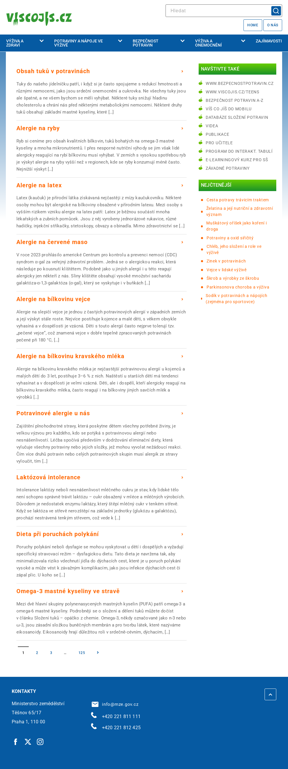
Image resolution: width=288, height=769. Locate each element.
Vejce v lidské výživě (227, 269)
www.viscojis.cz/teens (232, 92)
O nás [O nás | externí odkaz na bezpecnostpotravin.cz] (272, 25)
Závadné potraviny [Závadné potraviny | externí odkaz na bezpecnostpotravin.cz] (228, 168)
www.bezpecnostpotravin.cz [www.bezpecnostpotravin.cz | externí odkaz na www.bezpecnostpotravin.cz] (240, 83)
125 (82, 653)
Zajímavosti (269, 41)
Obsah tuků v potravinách (53, 71)
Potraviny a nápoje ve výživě (88, 43)
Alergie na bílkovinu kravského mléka (70, 356)
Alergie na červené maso (52, 242)
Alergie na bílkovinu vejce (53, 299)
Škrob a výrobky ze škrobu (233, 278)
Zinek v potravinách (226, 261)
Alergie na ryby (38, 128)
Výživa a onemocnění (220, 43)
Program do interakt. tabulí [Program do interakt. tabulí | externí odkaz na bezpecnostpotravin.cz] (239, 151)
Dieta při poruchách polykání (57, 534)
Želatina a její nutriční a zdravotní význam (239, 211)
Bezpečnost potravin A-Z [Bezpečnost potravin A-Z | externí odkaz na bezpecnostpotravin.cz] (234, 100)
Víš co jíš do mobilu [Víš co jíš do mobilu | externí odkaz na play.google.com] (229, 109)
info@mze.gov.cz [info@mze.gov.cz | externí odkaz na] (115, 704)
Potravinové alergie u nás (53, 413)
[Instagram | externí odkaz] (40, 741)
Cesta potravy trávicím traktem (238, 200)
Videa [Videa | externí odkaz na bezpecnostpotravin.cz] (212, 125)
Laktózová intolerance (48, 477)
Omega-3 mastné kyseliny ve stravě (68, 591)
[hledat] (224, 10)
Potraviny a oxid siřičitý (230, 238)
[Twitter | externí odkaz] (28, 741)
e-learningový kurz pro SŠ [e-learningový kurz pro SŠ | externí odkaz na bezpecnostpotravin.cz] (237, 159)
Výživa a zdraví (25, 43)
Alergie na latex (39, 185)
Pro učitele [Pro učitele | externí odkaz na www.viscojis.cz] (219, 142)
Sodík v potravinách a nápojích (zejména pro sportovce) (236, 298)
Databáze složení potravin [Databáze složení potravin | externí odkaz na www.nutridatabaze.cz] (237, 117)
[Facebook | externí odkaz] (16, 741)
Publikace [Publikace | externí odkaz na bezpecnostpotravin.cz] (217, 134)
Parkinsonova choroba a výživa (238, 287)
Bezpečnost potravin (159, 43)
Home (252, 25)
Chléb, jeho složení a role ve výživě (234, 249)
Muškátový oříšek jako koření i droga (236, 226)
